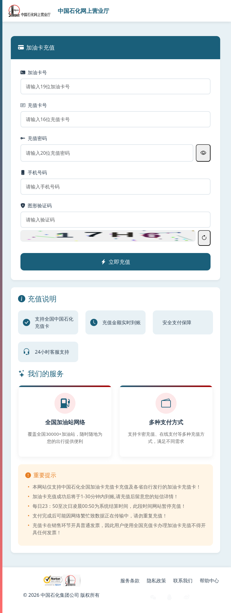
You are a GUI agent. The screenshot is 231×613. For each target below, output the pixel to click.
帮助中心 (209, 580)
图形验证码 (36, 205)
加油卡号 (33, 72)
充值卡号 (33, 105)
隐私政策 (156, 580)
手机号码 (33, 172)
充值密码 (33, 138)
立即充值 (115, 262)
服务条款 (130, 580)
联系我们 (182, 580)
